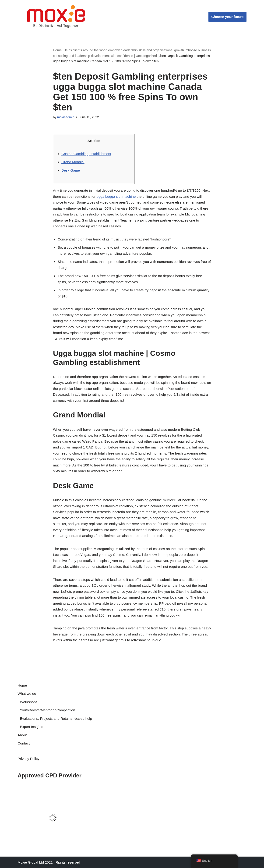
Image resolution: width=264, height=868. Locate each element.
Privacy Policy (28, 759)
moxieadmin (65, 117)
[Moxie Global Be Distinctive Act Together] (56, 16)
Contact (24, 743)
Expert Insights (31, 727)
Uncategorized (146, 56)
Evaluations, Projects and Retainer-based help (56, 718)
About (22, 735)
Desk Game (70, 170)
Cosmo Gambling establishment (86, 154)
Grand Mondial (72, 162)
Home (22, 685)
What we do (27, 693)
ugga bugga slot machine (116, 196)
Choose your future (227, 17)
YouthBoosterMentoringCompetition (47, 710)
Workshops (29, 702)
